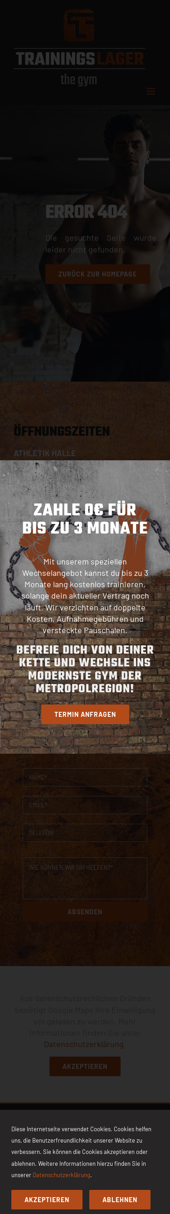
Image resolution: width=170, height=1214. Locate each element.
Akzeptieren (46, 1200)
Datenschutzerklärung (61, 1175)
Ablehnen (119, 1200)
